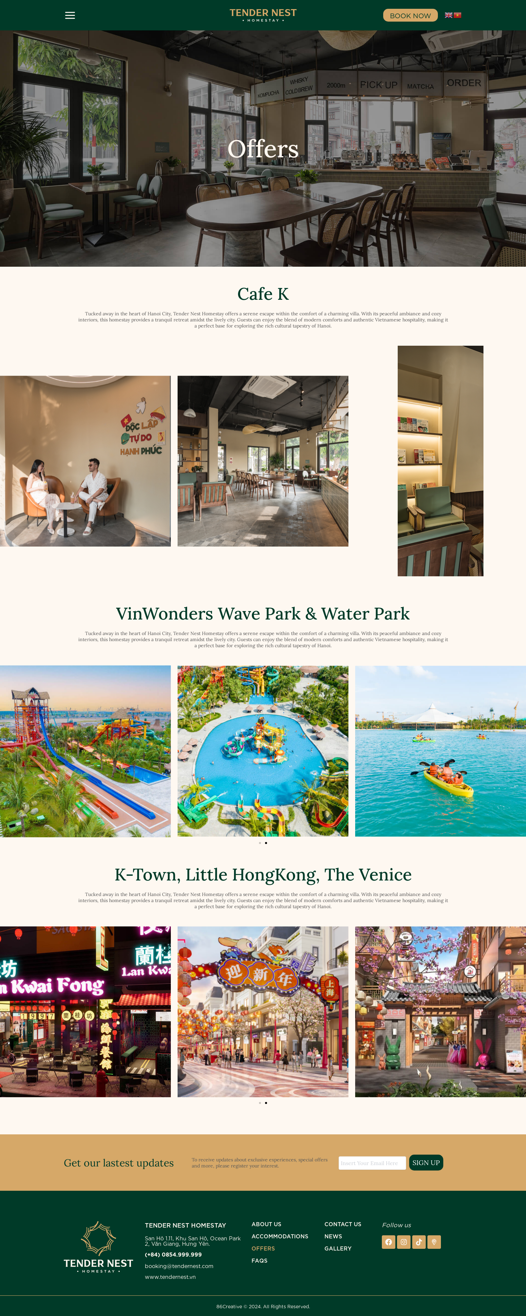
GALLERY (337, 1248)
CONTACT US (342, 1223)
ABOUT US (266, 1223)
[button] (260, 843)
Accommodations (280, 1235)
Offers (263, 1248)
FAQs (259, 1260)
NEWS (333, 1235)
